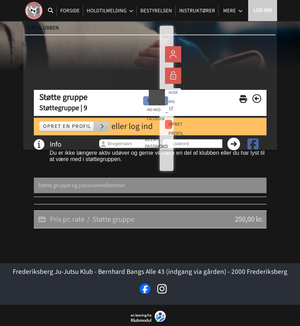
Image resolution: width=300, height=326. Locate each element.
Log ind (262, 10)
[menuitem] (33, 10)
